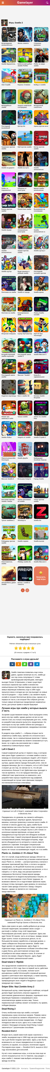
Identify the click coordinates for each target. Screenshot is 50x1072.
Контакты (24, 1068)
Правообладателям (36, 1068)
